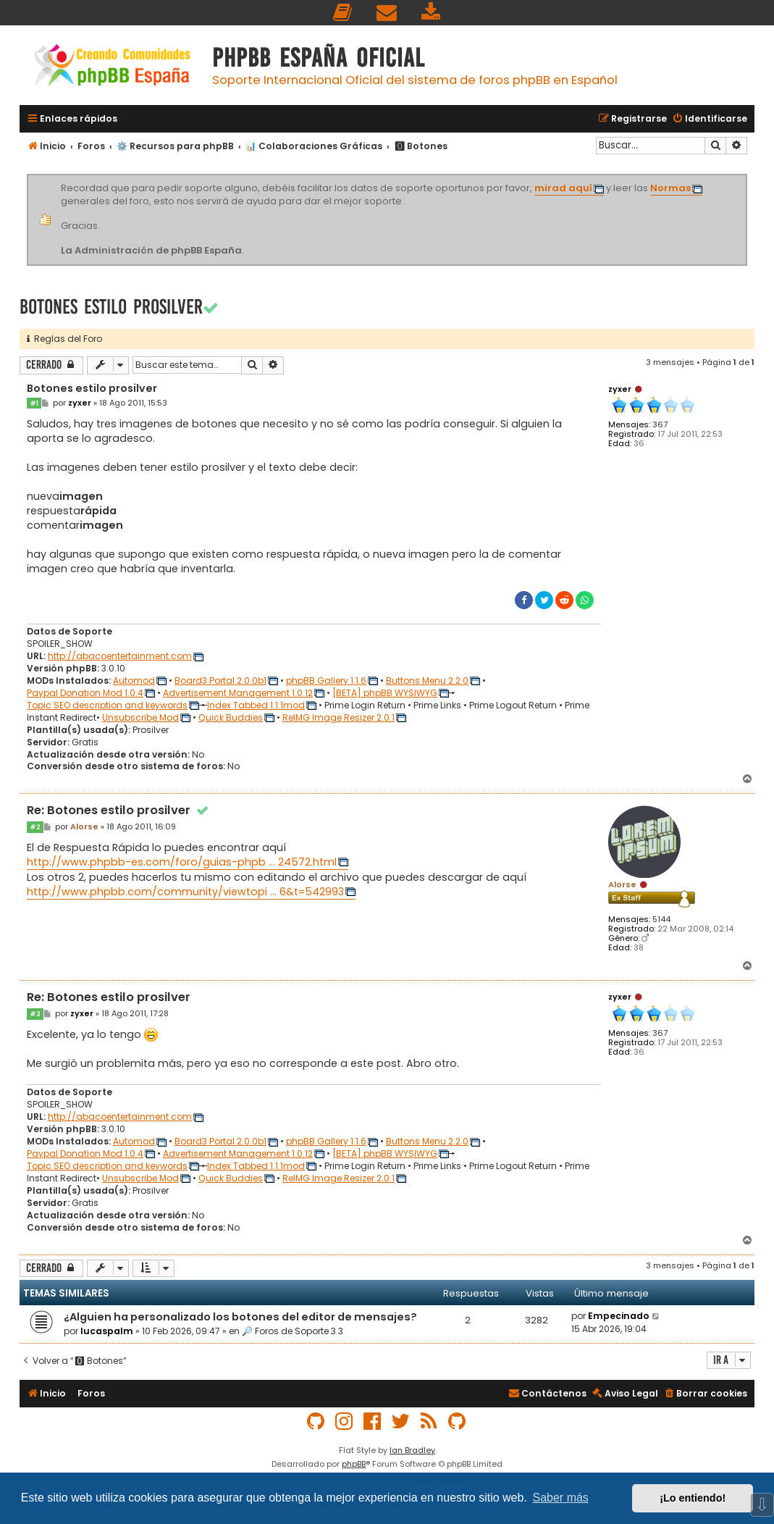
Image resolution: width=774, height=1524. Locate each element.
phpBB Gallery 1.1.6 (326, 681)
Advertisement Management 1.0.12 (238, 693)
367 (660, 425)
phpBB (354, 1464)
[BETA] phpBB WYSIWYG (384, 693)
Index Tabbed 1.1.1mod (256, 705)
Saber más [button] (561, 1497)
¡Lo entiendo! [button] (692, 1498)
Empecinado (618, 1316)
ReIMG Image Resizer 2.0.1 (338, 718)
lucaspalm (106, 1331)
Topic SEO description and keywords (107, 705)
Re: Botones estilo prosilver (119, 810)
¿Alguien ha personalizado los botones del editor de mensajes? (240, 1317)
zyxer (619, 389)
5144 (661, 919)
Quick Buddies (230, 718)
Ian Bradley (412, 1450)
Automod (134, 681)
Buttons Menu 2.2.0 (427, 681)
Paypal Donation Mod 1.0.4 (85, 693)
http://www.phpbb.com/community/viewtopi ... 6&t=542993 (185, 891)
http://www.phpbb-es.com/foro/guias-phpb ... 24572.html (182, 862)
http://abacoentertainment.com (120, 656)
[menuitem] (343, 12)
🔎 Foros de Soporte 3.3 (292, 1331)
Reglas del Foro (64, 338)
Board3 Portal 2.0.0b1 (220, 681)
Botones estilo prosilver (111, 307)
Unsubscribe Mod (140, 718)
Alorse (622, 884)
